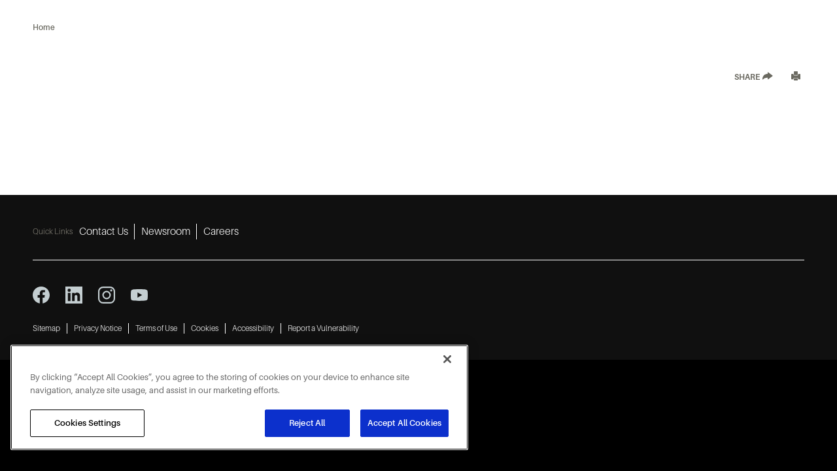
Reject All (307, 423)
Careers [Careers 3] (221, 231)
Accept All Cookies (404, 423)
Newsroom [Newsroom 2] (165, 231)
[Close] (447, 359)
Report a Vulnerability (323, 328)
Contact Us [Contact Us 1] (103, 231)
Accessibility (253, 328)
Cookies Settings (87, 423)
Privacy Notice (98, 328)
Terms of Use (156, 328)
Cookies (204, 328)
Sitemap (46, 328)
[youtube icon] (139, 295)
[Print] (795, 77)
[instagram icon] (106, 295)
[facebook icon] (41, 295)
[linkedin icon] (73, 295)
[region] (239, 397)
